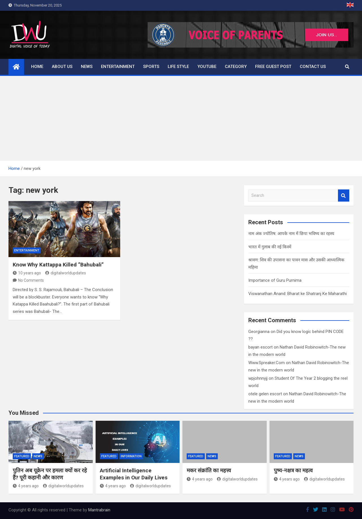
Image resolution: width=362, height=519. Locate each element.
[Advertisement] (181, 118)
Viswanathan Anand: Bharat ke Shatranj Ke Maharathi (297, 293)
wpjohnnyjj (258, 378)
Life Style (178, 66)
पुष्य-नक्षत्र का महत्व (293, 470)
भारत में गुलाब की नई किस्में (269, 246)
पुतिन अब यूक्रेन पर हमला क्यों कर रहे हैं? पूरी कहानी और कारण (50, 474)
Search (343, 195)
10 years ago (27, 273)
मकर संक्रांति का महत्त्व (209, 470)
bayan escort (260, 347)
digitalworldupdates (65, 273)
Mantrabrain (99, 509)
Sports (151, 66)
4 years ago (26, 486)
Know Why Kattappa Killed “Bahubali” (58, 264)
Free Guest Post (273, 66)
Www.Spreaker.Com (266, 362)
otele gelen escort (265, 393)
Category (236, 66)
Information (131, 456)
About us (62, 66)
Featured (21, 456)
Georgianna (259, 331)
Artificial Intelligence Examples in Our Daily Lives (133, 474)
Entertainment (118, 66)
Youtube (206, 66)
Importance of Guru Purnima (274, 280)
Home (37, 66)
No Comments (31, 280)
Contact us (313, 66)
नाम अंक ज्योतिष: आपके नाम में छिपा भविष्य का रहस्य (291, 233)
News (86, 66)
